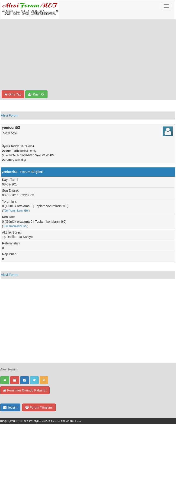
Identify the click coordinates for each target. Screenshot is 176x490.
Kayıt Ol (36, 94)
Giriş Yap (13, 94)
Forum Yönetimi (38, 407)
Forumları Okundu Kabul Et (25, 390)
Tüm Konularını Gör (15, 226)
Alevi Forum (9, 115)
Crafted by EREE (51, 420)
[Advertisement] (88, 55)
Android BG (73, 420)
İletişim (10, 407)
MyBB (19, 420)
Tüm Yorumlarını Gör (16, 210)
